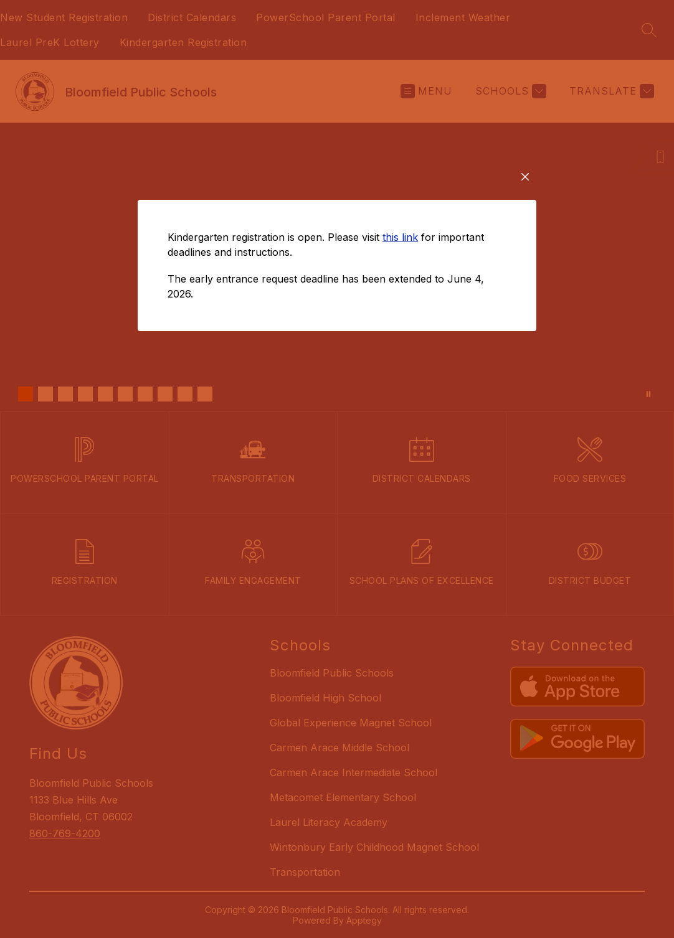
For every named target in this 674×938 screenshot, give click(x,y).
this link (400, 303)
